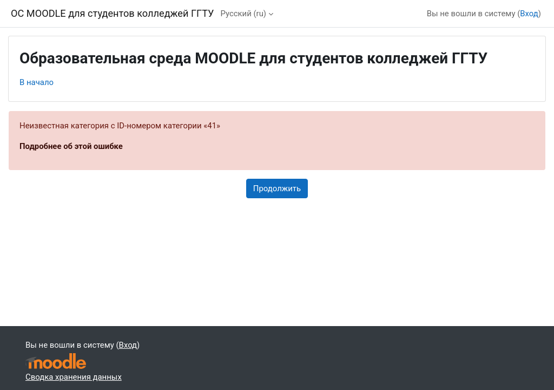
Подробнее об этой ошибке (71, 146)
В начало (36, 82)
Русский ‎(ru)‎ (243, 13)
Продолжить (277, 188)
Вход (529, 13)
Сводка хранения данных (73, 377)
